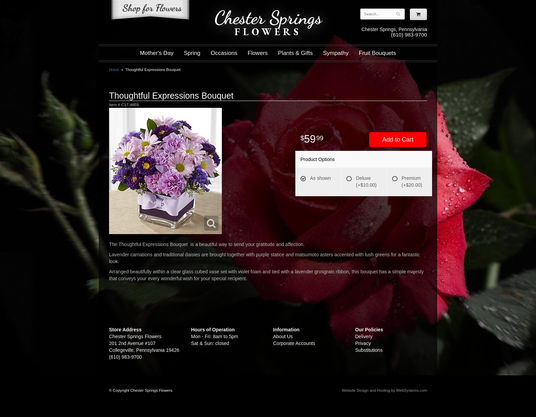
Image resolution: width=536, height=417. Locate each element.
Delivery (364, 336)
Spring (192, 53)
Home (114, 70)
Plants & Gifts (295, 53)
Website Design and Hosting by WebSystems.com (384, 390)
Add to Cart (397, 139)
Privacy (363, 343)
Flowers (258, 53)
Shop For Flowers (150, 11)
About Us (283, 336)
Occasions (224, 53)
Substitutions (369, 350)
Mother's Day (156, 53)
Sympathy (336, 53)
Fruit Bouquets (377, 53)
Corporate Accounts (294, 343)
